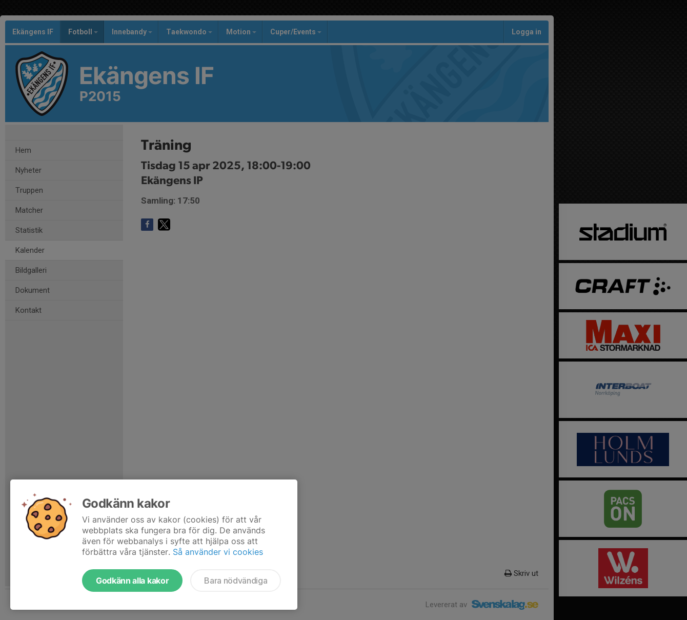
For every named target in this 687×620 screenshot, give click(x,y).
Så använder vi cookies (218, 552)
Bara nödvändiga (235, 580)
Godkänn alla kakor (132, 580)
